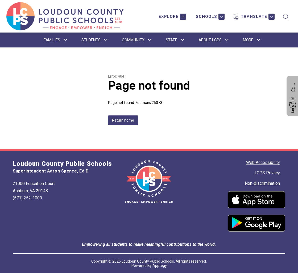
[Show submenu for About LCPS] (210, 40)
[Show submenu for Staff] (171, 40)
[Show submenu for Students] (91, 40)
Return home (123, 120)
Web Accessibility (263, 162)
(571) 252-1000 (27, 197)
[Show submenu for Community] (133, 40)
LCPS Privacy (267, 172)
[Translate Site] (254, 16)
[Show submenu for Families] (52, 40)
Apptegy (159, 265)
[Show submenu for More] (248, 40)
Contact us (293, 87)
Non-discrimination (262, 183)
